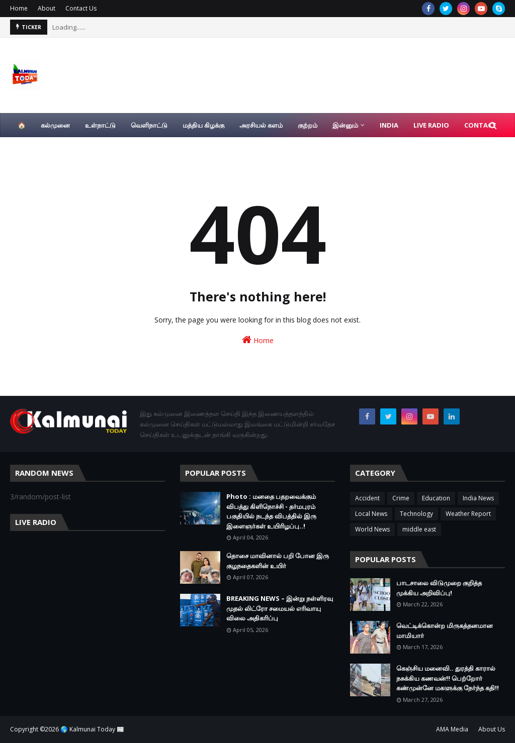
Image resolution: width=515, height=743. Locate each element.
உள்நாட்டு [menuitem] (100, 125)
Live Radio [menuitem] (431, 125)
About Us (491, 729)
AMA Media (452, 729)
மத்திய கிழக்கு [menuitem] (203, 125)
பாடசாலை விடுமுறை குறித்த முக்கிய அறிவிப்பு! (439, 587)
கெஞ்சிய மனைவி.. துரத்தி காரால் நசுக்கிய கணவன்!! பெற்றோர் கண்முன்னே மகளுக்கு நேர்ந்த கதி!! (447, 678)
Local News (371, 513)
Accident (367, 498)
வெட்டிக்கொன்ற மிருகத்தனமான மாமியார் (444, 630)
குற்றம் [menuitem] (307, 125)
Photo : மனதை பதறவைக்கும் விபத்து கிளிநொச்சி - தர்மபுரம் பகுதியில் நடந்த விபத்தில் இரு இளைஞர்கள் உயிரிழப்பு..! (271, 511)
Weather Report (468, 513)
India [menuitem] (389, 125)
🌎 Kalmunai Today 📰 (92, 729)
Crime (400, 498)
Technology (416, 513)
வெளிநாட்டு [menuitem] (149, 125)
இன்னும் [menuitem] (345, 125)
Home (19, 8)
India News (478, 498)
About (46, 8)
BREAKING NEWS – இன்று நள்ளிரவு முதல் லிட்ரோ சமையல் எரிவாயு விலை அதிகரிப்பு (279, 608)
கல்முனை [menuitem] (55, 125)
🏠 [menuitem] (22, 125)
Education (436, 498)
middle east (419, 529)
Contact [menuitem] (480, 125)
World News (372, 529)
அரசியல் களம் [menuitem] (261, 125)
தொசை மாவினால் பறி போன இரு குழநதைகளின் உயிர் (277, 560)
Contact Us (81, 8)
